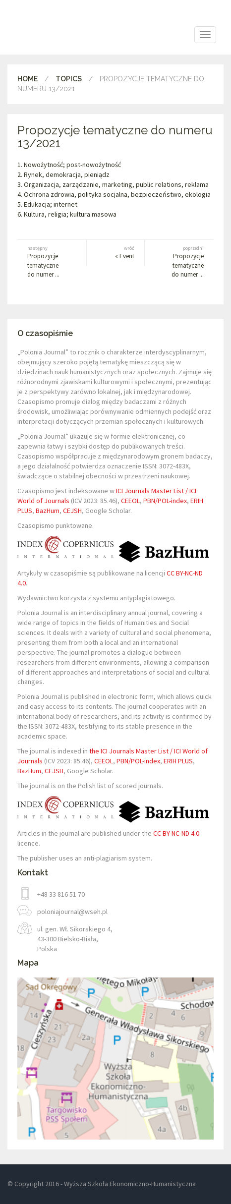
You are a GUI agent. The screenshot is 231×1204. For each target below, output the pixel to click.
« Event (116, 252)
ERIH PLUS (178, 760)
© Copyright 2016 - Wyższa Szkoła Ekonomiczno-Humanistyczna (101, 1183)
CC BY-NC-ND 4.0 (176, 833)
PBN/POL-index (165, 500)
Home (27, 79)
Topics (69, 79)
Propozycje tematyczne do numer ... (46, 262)
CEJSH (72, 510)
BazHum (47, 510)
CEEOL (130, 500)
